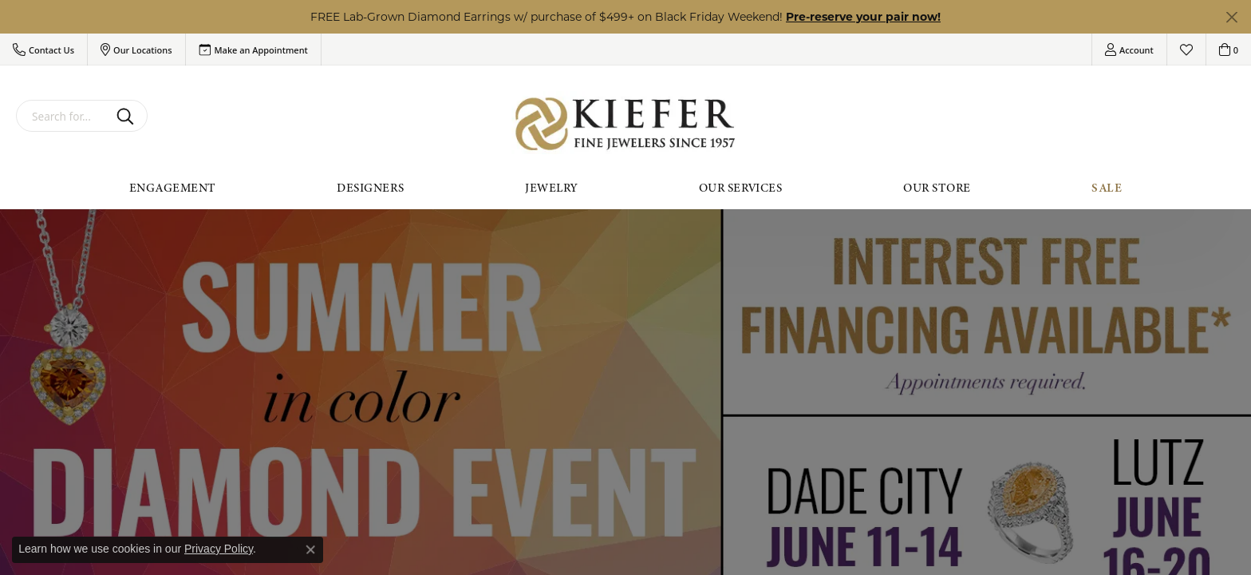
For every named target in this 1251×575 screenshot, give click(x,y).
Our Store (936, 188)
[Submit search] (128, 116)
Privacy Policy (218, 548)
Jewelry (551, 188)
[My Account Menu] (1129, 49)
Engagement (172, 188)
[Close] (1231, 17)
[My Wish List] (1186, 49)
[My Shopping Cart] (1228, 49)
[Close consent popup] (310, 549)
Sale (1106, 188)
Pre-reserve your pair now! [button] (863, 17)
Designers (370, 188)
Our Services (741, 188)
